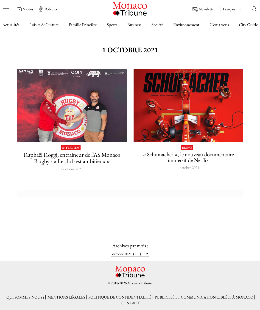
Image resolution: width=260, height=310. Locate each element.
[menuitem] (231, 9)
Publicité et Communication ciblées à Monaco (204, 297)
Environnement (186, 25)
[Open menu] (5, 5)
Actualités (10, 25)
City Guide (248, 25)
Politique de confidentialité (119, 297)
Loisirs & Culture (44, 25)
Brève (187, 148)
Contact (130, 302)
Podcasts (47, 8)
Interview (71, 148)
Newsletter (204, 9)
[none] (234, 9)
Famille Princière (83, 25)
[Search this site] (254, 9)
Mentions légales (66, 297)
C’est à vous (219, 25)
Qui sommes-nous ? (25, 297)
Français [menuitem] (229, 8)
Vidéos (25, 8)
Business (134, 25)
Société (157, 25)
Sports (112, 25)
